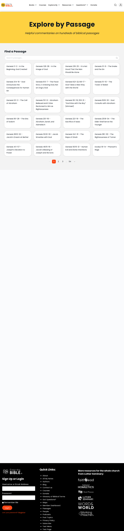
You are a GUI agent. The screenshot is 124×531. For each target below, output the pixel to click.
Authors (46, 480)
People (46, 509)
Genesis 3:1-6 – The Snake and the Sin (106, 66)
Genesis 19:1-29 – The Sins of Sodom (17, 118)
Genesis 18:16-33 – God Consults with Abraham (105, 100)
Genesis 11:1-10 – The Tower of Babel (103, 81)
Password (6, 491)
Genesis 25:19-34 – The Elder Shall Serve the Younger (105, 120)
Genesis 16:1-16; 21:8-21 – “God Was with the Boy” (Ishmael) (75, 101)
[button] (33, 5)
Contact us (47, 486)
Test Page (47, 527)
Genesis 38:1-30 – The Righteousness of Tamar (105, 134)
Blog (44, 483)
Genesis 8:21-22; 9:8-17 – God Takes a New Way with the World (75, 83)
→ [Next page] (74, 160)
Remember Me (10, 500)
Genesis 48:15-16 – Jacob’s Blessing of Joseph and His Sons (44, 148)
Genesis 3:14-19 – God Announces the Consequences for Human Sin (17, 84)
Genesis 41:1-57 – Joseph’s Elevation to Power (15, 148)
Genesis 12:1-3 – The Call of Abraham (16, 100)
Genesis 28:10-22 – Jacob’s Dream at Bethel (17, 134)
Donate (46, 492)
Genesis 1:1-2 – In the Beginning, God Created (16, 66)
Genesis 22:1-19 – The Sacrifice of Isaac (74, 118)
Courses (46, 489)
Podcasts (47, 512)
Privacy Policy (49, 518)
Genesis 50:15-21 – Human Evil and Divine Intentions (76, 146)
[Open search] (115, 5)
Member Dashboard (51, 503)
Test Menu (47, 524)
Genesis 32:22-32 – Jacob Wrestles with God (47, 134)
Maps (45, 500)
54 (70, 160)
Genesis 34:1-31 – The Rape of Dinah (74, 134)
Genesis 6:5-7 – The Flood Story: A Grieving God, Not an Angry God (47, 83)
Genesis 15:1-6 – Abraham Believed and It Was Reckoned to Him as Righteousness (47, 103)
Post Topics (48, 515)
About (45, 474)
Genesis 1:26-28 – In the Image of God (46, 66)
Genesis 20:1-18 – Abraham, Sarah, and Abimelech (45, 120)
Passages (47, 506)
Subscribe (47, 521)
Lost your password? (10, 511)
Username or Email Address (15, 482)
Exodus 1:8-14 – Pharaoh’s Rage (106, 146)
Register (22, 511)
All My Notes (48, 477)
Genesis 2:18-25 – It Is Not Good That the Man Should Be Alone (76, 67)
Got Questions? (49, 497)
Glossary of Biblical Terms (54, 495)
